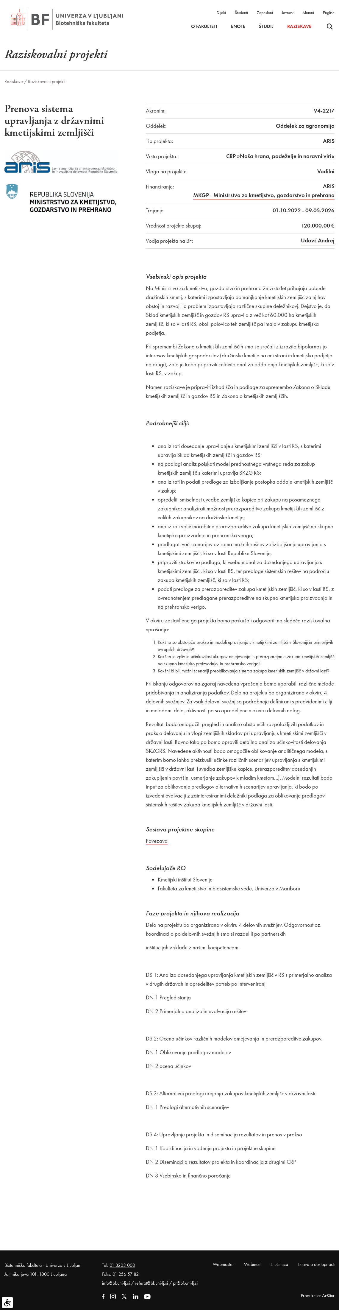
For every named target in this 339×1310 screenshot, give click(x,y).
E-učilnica (279, 1264)
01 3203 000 (122, 1265)
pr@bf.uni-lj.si (185, 1283)
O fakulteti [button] (204, 26)
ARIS (329, 186)
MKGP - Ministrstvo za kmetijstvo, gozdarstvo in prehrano (264, 195)
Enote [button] (238, 26)
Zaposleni (265, 12)
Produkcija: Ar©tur (318, 1295)
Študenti (241, 12)
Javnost (287, 12)
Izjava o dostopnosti (316, 1264)
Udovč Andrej (318, 240)
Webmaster (223, 1264)
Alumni (308, 12)
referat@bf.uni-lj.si (151, 1283)
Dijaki (221, 12)
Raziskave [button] (299, 26)
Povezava (157, 841)
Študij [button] (266, 26)
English (329, 12)
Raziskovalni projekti (46, 81)
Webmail (252, 1264)
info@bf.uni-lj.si (116, 1283)
